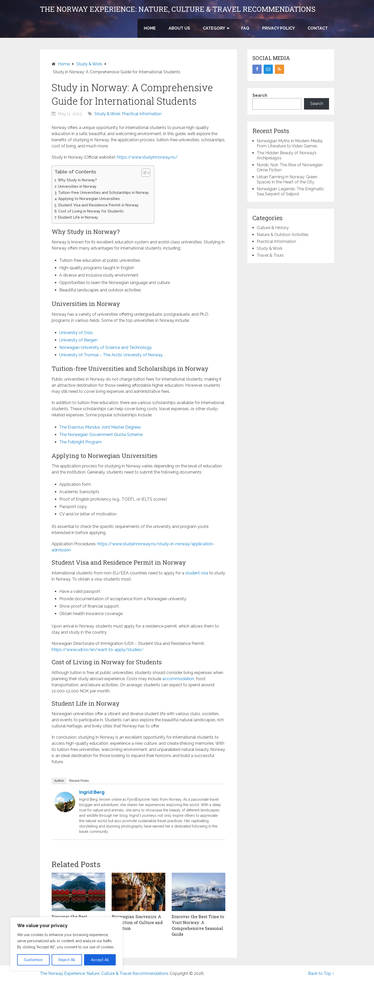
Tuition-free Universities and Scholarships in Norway (103, 192)
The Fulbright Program (80, 442)
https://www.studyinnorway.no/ (147, 157)
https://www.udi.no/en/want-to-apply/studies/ (98, 649)
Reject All (67, 960)
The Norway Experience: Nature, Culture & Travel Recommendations (177, 9)
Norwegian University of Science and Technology (105, 347)
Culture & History (273, 227)
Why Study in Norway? (77, 180)
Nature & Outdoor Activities (283, 234)
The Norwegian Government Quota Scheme (101, 434)
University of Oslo (76, 332)
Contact (318, 28)
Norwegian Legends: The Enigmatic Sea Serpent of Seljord (290, 191)
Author (59, 781)
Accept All (100, 960)
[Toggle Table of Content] (143, 172)
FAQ (245, 28)
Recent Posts (79, 781)
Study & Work (107, 113)
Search (259, 95)
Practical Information (141, 113)
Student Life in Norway (78, 217)
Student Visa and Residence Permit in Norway (98, 205)
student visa (196, 573)
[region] (66, 944)
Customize (33, 960)
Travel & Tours (270, 255)
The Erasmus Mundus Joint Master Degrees (100, 427)
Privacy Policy (278, 28)
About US (179, 28)
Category (214, 28)
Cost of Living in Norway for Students (91, 211)
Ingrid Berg (91, 792)
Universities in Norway (77, 186)
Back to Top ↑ (321, 973)
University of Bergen (78, 340)
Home (150, 28)
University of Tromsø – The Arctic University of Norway (111, 354)
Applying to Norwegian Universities (89, 198)
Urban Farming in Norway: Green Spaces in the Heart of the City (287, 179)
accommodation (178, 678)
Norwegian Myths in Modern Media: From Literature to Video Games (290, 143)
